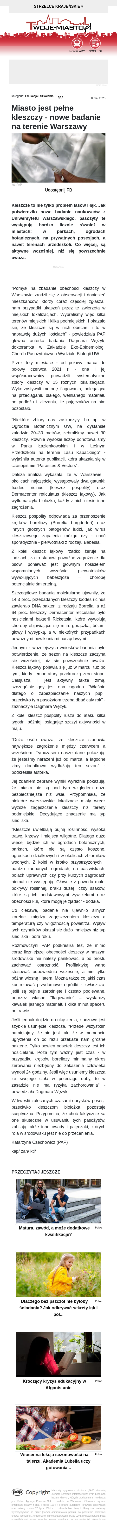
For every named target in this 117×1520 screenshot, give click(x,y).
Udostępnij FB (58, 190)
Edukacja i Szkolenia (39, 96)
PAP (60, 97)
